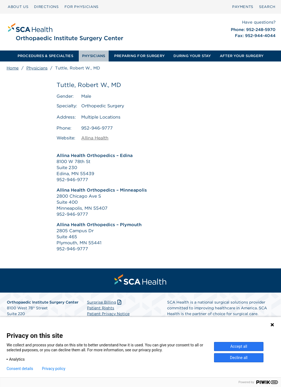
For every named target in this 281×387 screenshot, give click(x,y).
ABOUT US (18, 7)
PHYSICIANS (93, 56)
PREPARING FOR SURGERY (139, 56)
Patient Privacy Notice (108, 314)
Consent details (20, 368)
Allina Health (94, 138)
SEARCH (267, 7)
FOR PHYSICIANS (81, 7)
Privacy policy (53, 368)
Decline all (239, 357)
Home (13, 68)
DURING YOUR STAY (192, 56)
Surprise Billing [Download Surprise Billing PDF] (104, 302)
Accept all (238, 346)
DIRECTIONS (46, 7)
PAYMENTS (242, 7)
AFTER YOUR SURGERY (242, 56)
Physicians (36, 68)
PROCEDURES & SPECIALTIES (45, 56)
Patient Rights (100, 308)
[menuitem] (17, 7)
